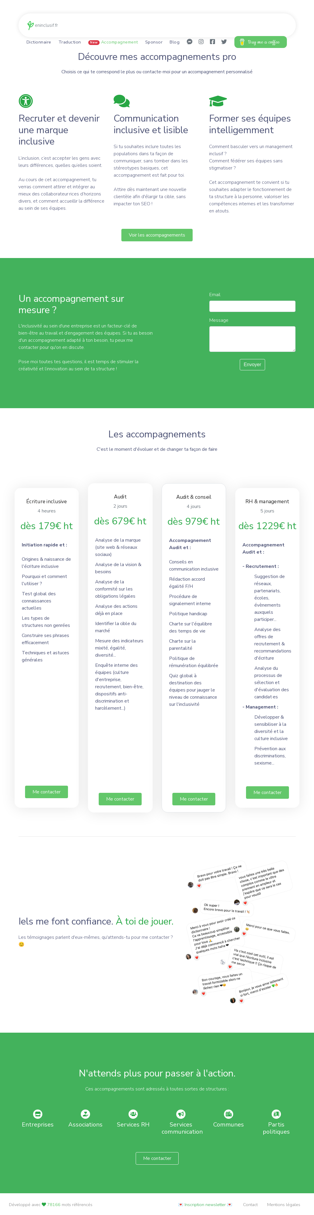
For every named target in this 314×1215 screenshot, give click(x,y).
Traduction (69, 43)
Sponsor (154, 43)
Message (218, 321)
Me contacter (47, 793)
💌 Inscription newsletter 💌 (205, 1205)
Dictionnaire (39, 43)
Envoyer (252, 366)
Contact (250, 1205)
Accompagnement (113, 43)
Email (214, 296)
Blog (175, 43)
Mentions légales (283, 1205)
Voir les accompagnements (157, 236)
